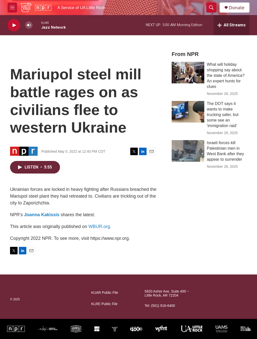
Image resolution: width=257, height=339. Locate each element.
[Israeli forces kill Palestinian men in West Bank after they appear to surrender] (188, 151)
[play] (14, 25)
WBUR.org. (99, 226)
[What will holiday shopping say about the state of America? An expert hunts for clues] (188, 72)
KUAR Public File (104, 293)
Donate (236, 7)
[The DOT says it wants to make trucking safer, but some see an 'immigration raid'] (188, 112)
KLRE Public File (104, 304)
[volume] (29, 25)
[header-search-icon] (211, 8)
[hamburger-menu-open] (12, 8)
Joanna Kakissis (41, 214)
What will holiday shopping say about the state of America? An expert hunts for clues (225, 75)
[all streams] (231, 25)
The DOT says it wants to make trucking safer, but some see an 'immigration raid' (222, 114)
